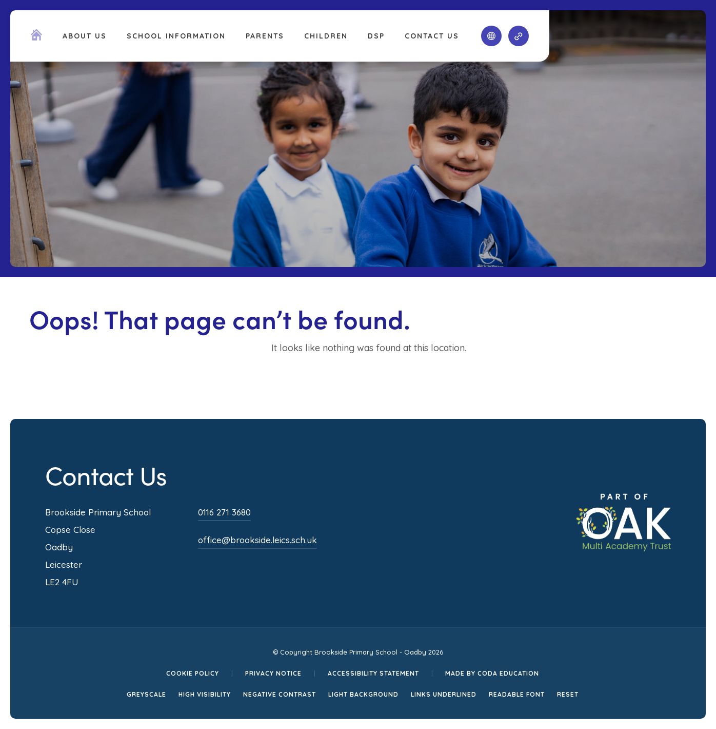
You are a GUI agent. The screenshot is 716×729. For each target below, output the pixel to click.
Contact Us (432, 36)
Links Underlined (443, 694)
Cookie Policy (192, 673)
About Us (85, 36)
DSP (376, 36)
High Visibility (204, 694)
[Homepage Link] (36, 37)
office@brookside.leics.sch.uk (257, 539)
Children (326, 36)
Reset (568, 694)
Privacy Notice (273, 673)
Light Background (363, 694)
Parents (265, 36)
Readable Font (517, 694)
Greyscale (146, 694)
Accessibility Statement (373, 673)
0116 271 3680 (224, 512)
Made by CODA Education (492, 673)
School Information (176, 36)
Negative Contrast (279, 694)
